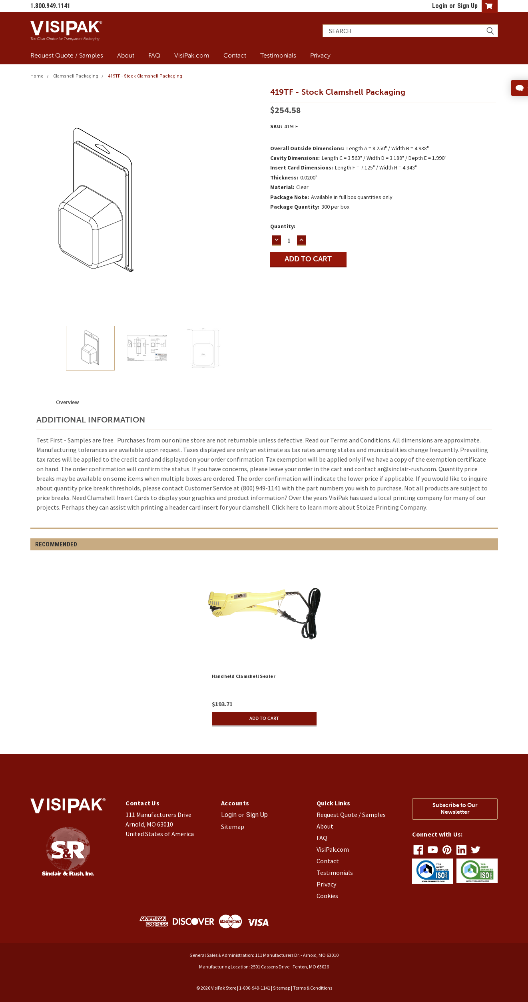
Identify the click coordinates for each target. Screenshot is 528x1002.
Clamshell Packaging (75, 76)
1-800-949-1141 (254, 988)
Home (37, 76)
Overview (67, 402)
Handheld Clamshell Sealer (243, 676)
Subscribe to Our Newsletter (455, 808)
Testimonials (278, 55)
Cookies (327, 896)
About (125, 55)
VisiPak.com (191, 55)
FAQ (154, 55)
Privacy (320, 55)
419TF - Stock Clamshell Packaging (145, 76)
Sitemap (232, 827)
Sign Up (467, 6)
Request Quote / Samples (66, 55)
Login (439, 6)
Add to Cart (264, 718)
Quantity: (282, 226)
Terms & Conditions (312, 988)
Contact (234, 55)
